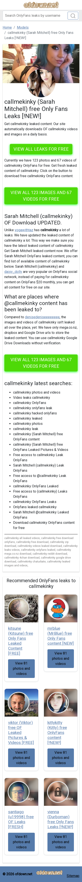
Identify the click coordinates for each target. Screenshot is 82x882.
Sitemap (73, 876)
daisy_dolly (13, 272)
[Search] (41, 16)
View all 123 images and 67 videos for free (41, 196)
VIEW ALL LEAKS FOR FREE (41, 149)
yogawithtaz (24, 230)
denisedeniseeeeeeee (42, 317)
